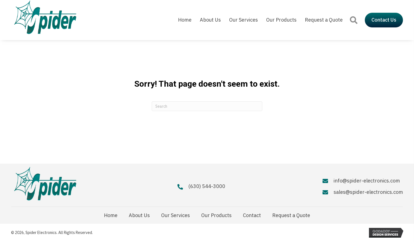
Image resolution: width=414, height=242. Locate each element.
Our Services (175, 215)
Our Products (216, 215)
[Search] (207, 106)
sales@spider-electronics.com (368, 192)
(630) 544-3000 (206, 186)
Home (110, 215)
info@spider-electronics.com (367, 180)
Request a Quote (291, 215)
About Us (139, 215)
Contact (252, 215)
